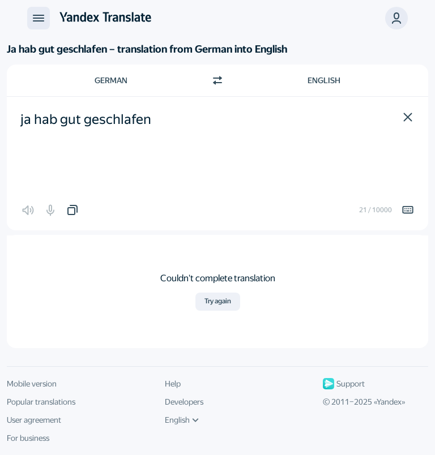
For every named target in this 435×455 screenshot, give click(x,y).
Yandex (389, 401)
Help (173, 383)
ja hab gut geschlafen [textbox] (85, 119)
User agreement (34, 419)
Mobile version (32, 383)
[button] (407, 117)
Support (344, 383)
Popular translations (41, 401)
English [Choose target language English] (324, 80)
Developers (184, 401)
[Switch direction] (217, 80)
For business (28, 438)
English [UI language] (182, 419)
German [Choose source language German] (111, 80)
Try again (217, 301)
